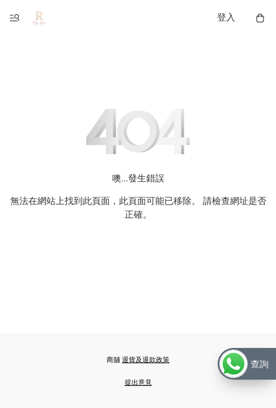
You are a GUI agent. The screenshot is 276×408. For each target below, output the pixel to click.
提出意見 (138, 383)
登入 (226, 18)
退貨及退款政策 (145, 360)
